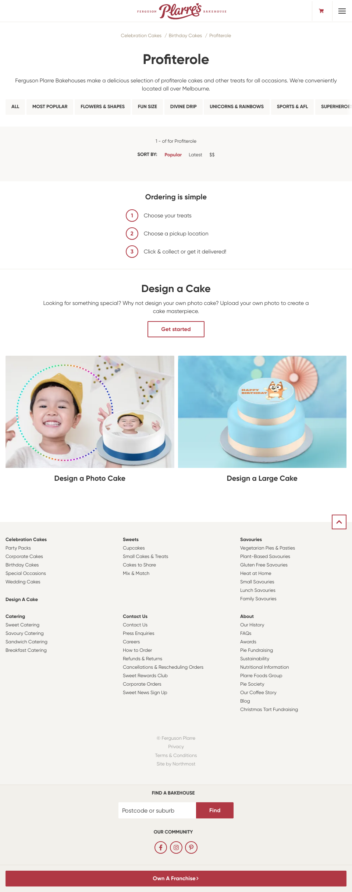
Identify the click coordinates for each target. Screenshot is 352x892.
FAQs (246, 633)
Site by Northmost (176, 764)
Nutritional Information (264, 667)
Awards (248, 642)
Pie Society (252, 684)
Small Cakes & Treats (145, 556)
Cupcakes (134, 548)
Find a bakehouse (173, 793)
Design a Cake (22, 600)
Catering (15, 616)
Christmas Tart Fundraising (269, 709)
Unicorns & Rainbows (237, 107)
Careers (131, 642)
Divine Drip (183, 107)
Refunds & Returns (142, 659)
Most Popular (49, 107)
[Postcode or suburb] (157, 810)
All (15, 107)
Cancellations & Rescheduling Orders (163, 667)
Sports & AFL (292, 107)
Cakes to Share (139, 565)
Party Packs (18, 548)
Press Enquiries (138, 633)
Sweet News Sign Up (145, 693)
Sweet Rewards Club (145, 676)
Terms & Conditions (176, 755)
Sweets (131, 540)
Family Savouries (258, 599)
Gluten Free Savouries (264, 565)
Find (214, 810)
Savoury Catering (25, 633)
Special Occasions (26, 573)
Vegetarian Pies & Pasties (267, 548)
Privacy (176, 747)
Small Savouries (257, 582)
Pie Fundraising (256, 650)
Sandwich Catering (26, 642)
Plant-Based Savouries (265, 556)
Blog (245, 701)
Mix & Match (136, 573)
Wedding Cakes (23, 582)
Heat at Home (255, 573)
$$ (211, 155)
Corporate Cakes (24, 556)
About (247, 616)
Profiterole (220, 36)
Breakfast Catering (26, 650)
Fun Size (147, 107)
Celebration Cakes (141, 36)
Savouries (251, 540)
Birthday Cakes (185, 36)
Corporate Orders (142, 684)
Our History (252, 625)
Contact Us (135, 616)
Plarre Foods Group (261, 676)
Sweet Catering (22, 625)
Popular (173, 155)
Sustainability (254, 659)
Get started (176, 329)
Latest (195, 155)
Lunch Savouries (257, 590)
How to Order (137, 650)
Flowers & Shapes (103, 107)
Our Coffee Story (258, 693)
